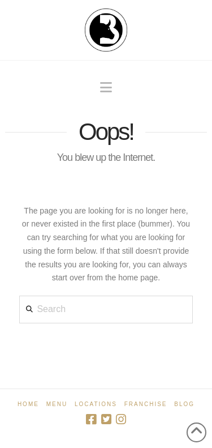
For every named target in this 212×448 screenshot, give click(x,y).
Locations (96, 404)
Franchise (145, 404)
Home (28, 404)
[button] (106, 87)
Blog (184, 404)
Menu (56, 404)
